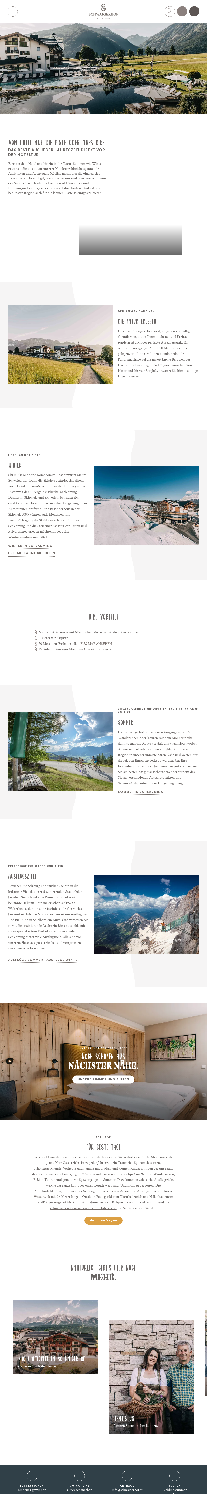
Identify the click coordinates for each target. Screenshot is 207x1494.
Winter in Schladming (30, 547)
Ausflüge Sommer (25, 961)
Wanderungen (128, 738)
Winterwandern (20, 537)
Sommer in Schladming (141, 793)
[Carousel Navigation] (24, 1445)
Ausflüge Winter (63, 961)
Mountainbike (182, 738)
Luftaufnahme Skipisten (31, 554)
